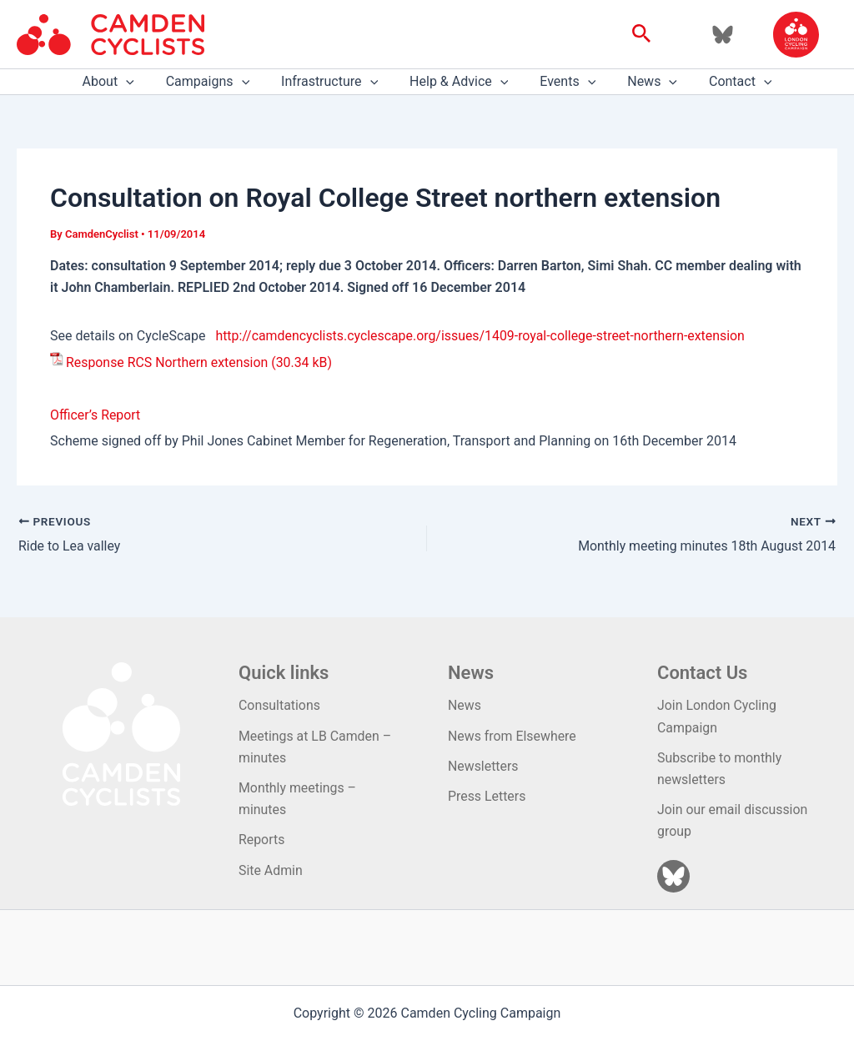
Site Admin (271, 870)
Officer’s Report (95, 415)
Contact (725, 81)
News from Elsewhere (512, 735)
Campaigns (217, 81)
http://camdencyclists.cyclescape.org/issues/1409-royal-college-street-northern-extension (481, 336)
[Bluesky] (722, 34)
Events (562, 81)
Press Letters (487, 796)
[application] (141, 81)
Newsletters (483, 766)
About (122, 81)
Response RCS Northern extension (167, 362)
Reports (262, 840)
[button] (641, 34)
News (642, 81)
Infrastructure (334, 81)
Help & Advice (458, 81)
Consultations (280, 705)
